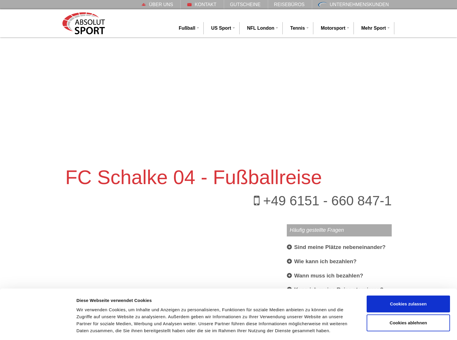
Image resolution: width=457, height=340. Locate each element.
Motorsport (333, 28)
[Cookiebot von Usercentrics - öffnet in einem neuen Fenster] (37, 328)
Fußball (187, 28)
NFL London (260, 28)
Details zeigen (91, 328)
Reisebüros (289, 4)
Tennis (297, 28)
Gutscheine (245, 4)
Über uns (157, 4)
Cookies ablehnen (408, 304)
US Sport (221, 28)
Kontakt (201, 4)
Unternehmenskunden (353, 4)
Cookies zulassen (408, 285)
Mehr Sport (373, 28)
